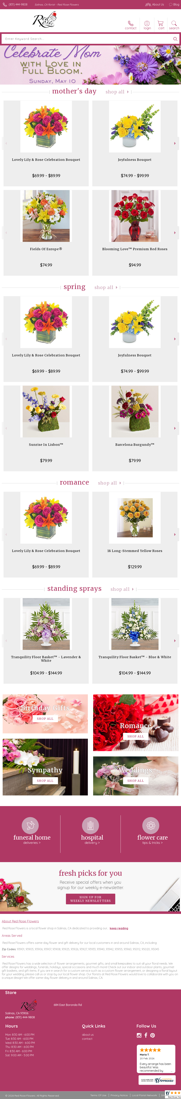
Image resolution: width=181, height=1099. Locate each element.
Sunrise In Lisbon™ (46, 445)
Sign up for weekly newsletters (90, 899)
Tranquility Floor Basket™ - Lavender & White (46, 659)
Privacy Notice (119, 1095)
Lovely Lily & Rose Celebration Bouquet (46, 160)
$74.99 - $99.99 (135, 175)
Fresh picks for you (90, 879)
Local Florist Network (144, 1095)
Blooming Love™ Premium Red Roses (135, 249)
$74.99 (46, 265)
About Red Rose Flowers (20, 921)
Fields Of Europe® (46, 249)
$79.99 (46, 460)
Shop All (115, 92)
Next (175, 143)
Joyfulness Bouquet (135, 160)
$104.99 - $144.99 (46, 673)
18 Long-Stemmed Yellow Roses (134, 551)
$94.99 (135, 265)
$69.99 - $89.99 (46, 175)
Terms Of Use (98, 1095)
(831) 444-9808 (18, 4)
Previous (5, 143)
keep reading (119, 928)
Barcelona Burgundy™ (134, 445)
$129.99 (135, 566)
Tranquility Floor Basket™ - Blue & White (135, 657)
